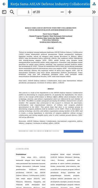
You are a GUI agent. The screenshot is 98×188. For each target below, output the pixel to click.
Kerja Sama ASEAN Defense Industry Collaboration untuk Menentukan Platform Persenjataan (54, 4)
